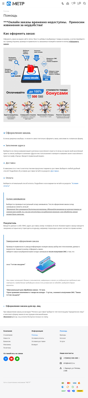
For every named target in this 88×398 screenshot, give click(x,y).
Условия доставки (38, 341)
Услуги (62, 341)
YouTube (11, 358)
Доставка (54, 171)
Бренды (63, 335)
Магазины (7, 344)
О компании (7, 335)
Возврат (35, 344)
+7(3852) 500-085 (70, 358)
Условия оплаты (38, 338)
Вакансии (6, 341)
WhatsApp (17, 358)
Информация (37, 331)
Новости (6, 338)
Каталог (63, 338)
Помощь (35, 335)
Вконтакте (5, 358)
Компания (7, 331)
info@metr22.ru (69, 363)
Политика (7, 348)
